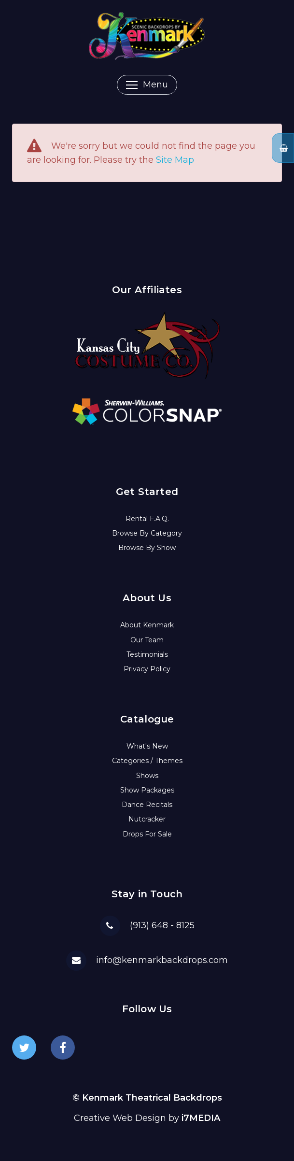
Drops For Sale (147, 834)
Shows (147, 775)
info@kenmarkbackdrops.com (162, 960)
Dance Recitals (147, 804)
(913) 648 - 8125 (162, 925)
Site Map (175, 160)
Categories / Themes (147, 760)
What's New (147, 746)
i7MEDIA (201, 1118)
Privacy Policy (147, 669)
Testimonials (147, 654)
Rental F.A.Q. (147, 518)
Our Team (147, 640)
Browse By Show (147, 547)
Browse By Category (147, 533)
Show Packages (147, 790)
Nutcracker (147, 819)
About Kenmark (147, 625)
